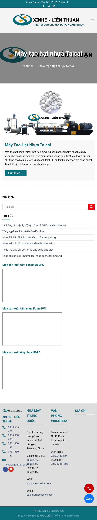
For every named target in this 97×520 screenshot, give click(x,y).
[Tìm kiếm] (68, 2)
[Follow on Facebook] (43, 6)
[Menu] (93, 20)
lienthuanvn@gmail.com (18, 464)
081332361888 (59, 463)
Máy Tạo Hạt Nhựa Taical (28, 145)
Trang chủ (29, 66)
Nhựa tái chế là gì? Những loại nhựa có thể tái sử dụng (32, 255)
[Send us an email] (49, 6)
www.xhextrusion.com (39, 483)
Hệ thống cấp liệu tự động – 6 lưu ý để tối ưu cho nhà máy (34, 225)
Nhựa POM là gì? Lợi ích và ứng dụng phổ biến (27, 249)
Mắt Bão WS (57, 511)
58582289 (32, 463)
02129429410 (59, 455)
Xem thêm (15, 173)
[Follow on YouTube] (54, 6)
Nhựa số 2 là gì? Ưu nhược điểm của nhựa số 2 (28, 243)
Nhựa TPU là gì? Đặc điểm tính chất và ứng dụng (29, 237)
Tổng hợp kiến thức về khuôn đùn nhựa (23, 231)
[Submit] (91, 207)
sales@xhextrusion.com (40, 494)
